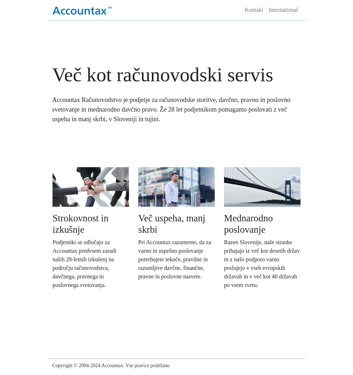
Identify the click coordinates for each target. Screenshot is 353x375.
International (283, 10)
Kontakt (254, 10)
